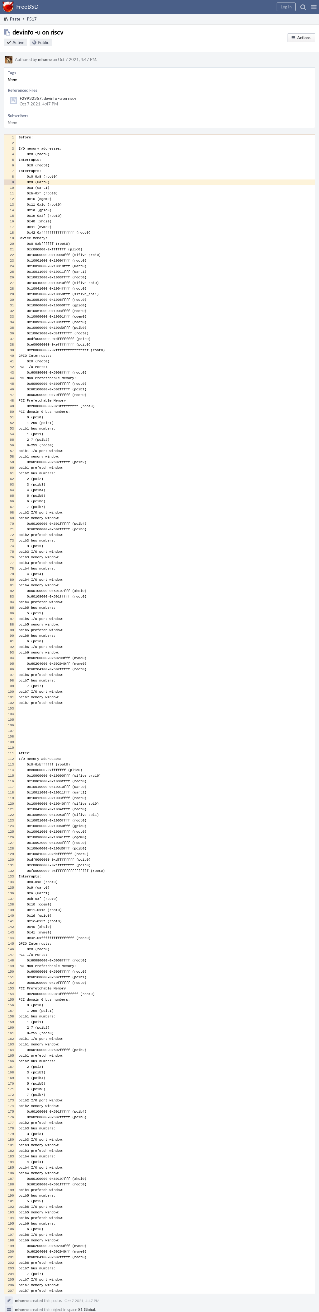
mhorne (45, 59)
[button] (314, 7)
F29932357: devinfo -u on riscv (48, 98)
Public (43, 42)
